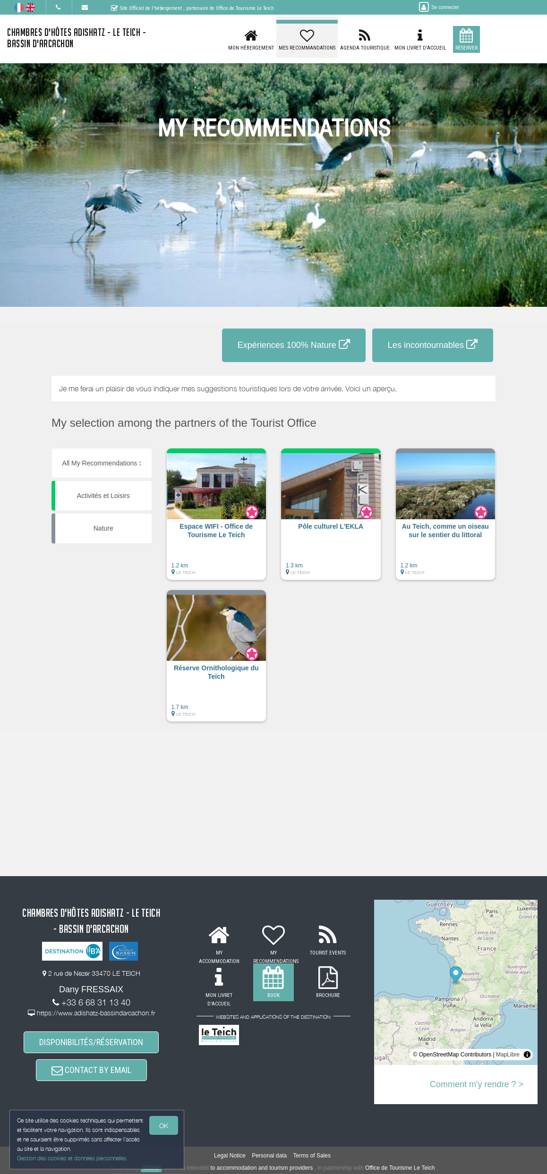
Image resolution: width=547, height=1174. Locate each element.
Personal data (269, 1155)
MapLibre (508, 1054)
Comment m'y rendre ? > (476, 1084)
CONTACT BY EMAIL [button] (91, 1070)
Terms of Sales (312, 1155)
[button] (216, 519)
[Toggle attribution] (527, 1054)
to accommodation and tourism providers (261, 1168)
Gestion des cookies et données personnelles (72, 1158)
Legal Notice (230, 1155)
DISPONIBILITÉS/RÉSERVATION (91, 1042)
